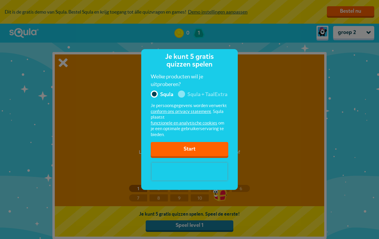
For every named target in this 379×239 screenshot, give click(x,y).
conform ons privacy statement (181, 111)
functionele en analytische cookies (184, 122)
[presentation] (189, 171)
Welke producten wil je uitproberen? (177, 80)
